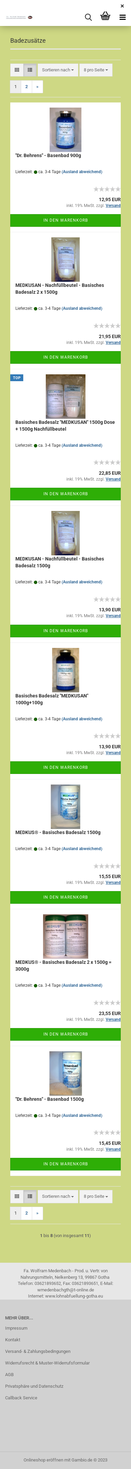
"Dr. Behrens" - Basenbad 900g (48, 155)
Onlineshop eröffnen (43, 1460)
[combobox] (58, 70)
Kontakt (12, 1339)
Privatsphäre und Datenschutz (34, 1386)
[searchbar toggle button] (88, 17)
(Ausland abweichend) (82, 171)
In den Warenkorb (65, 220)
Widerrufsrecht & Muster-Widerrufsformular (47, 1363)
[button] (17, 70)
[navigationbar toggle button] (122, 17)
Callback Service (21, 1397)
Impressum (16, 1328)
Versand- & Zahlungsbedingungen (37, 1351)
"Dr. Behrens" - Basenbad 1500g (49, 1099)
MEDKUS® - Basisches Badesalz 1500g (58, 832)
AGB (9, 1374)
